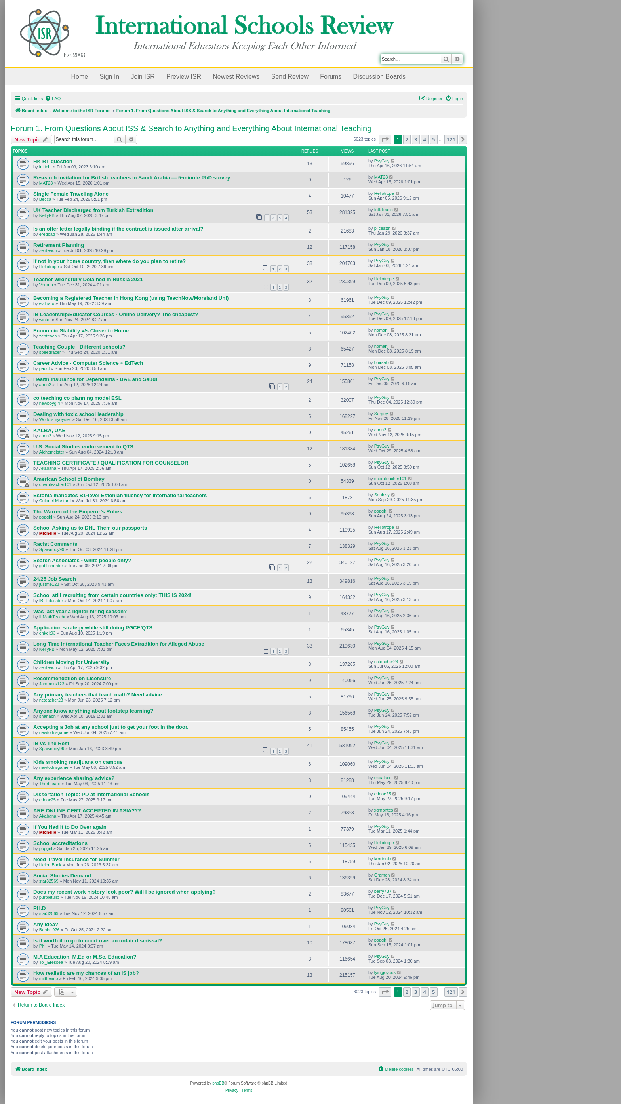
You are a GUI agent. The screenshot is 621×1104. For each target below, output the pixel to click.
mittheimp (48, 978)
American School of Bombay (69, 479)
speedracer (50, 352)
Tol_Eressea (51, 962)
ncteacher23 (386, 661)
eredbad (47, 234)
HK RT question (52, 161)
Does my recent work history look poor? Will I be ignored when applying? (124, 892)
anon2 (45, 384)
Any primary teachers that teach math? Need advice (97, 695)
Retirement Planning (58, 245)
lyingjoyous (385, 972)
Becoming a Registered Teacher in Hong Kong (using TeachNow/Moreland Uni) (131, 298)
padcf (44, 368)
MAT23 (46, 183)
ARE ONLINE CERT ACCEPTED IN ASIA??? (87, 811)
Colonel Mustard (55, 500)
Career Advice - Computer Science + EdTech (88, 363)
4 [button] (424, 139)
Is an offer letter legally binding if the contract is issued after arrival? (118, 229)
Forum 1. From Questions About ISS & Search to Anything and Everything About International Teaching (191, 128)
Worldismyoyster (55, 419)
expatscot (383, 777)
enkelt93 (47, 633)
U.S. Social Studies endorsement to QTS (83, 447)
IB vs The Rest (51, 743)
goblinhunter (51, 565)
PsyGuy (382, 160)
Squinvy (382, 494)
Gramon (382, 875)
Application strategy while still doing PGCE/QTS (92, 628)
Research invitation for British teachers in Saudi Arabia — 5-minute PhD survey (131, 178)
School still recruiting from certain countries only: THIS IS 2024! (112, 595)
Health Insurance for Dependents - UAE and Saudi (95, 379)
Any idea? (45, 924)
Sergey (381, 413)
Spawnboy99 (52, 549)
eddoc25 (47, 799)
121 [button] (451, 139)
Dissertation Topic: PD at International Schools (91, 794)
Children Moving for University (71, 662)
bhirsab (381, 362)
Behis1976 (49, 929)
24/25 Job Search (54, 579)
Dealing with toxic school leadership (78, 414)
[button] (385, 139)
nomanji (382, 330)
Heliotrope (384, 193)
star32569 (49, 881)
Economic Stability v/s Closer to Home (81, 331)
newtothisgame (54, 732)
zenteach (48, 250)
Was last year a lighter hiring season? (80, 611)
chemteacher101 (55, 484)
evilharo (47, 303)
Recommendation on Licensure (72, 678)
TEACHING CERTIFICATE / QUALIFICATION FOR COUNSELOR (110, 463)
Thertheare (50, 783)
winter (45, 319)
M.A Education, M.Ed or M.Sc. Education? (84, 957)
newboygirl (49, 403)
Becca (45, 199)
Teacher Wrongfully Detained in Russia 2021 (88, 279)
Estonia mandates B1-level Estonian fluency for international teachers (120, 495)
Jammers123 (52, 683)
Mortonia (382, 858)
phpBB (218, 1083)
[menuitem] (53, 98)
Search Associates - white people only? (82, 560)
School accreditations (60, 843)
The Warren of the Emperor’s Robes (77, 512)
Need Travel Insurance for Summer (76, 859)
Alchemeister (52, 452)
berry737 (382, 891)
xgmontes (383, 810)
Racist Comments (55, 544)
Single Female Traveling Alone (71, 194)
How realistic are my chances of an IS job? (86, 973)
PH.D (39, 908)
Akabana (47, 468)
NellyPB (47, 215)
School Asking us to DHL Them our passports (90, 528)
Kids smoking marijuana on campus (78, 762)
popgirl (45, 517)
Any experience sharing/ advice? (73, 778)
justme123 (49, 584)
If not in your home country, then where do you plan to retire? (109, 261)
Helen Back (50, 864)
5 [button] (433, 139)
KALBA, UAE (49, 430)
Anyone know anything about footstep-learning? (93, 711)
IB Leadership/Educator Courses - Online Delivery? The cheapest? (115, 314)
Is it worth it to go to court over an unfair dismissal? (97, 941)
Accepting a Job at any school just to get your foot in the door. (111, 727)
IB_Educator (51, 600)
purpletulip (49, 897)
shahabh (47, 716)
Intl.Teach (383, 209)
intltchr (45, 166)
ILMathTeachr (52, 616)
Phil (42, 946)
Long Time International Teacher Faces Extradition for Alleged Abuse (118, 644)
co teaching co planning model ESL (77, 398)
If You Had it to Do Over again (70, 827)
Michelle (47, 533)
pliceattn (382, 228)
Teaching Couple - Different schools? (79, 347)
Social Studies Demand (62, 876)
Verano (46, 284)
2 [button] (407, 139)
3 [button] (415, 139)
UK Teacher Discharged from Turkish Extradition (93, 210)
